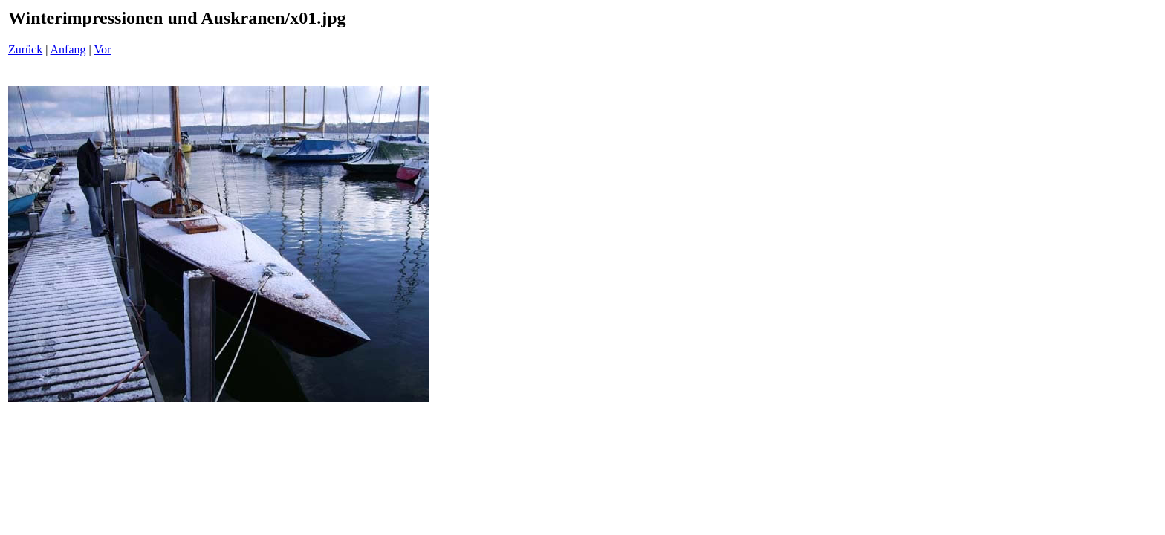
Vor (102, 49)
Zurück (25, 49)
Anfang (68, 49)
